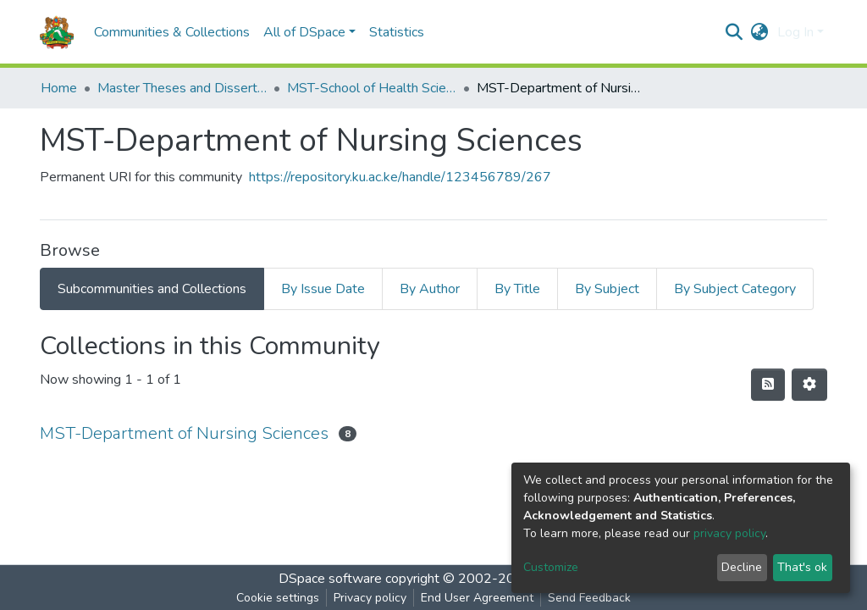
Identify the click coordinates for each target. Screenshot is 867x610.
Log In (795, 32)
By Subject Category (735, 289)
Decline (741, 567)
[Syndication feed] (768, 385)
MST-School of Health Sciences (371, 88)
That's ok (802, 567)
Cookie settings (277, 598)
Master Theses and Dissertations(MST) (182, 88)
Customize (550, 567)
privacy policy (729, 533)
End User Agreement (477, 598)
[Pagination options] (809, 385)
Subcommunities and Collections (152, 289)
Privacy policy (370, 598)
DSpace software (330, 578)
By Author (430, 289)
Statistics (396, 32)
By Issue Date (323, 289)
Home (59, 88)
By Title (517, 289)
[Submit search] (734, 32)
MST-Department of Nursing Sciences (184, 433)
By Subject (607, 289)
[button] (760, 32)
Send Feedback (589, 598)
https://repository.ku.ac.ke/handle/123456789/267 (400, 177)
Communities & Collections (172, 32)
